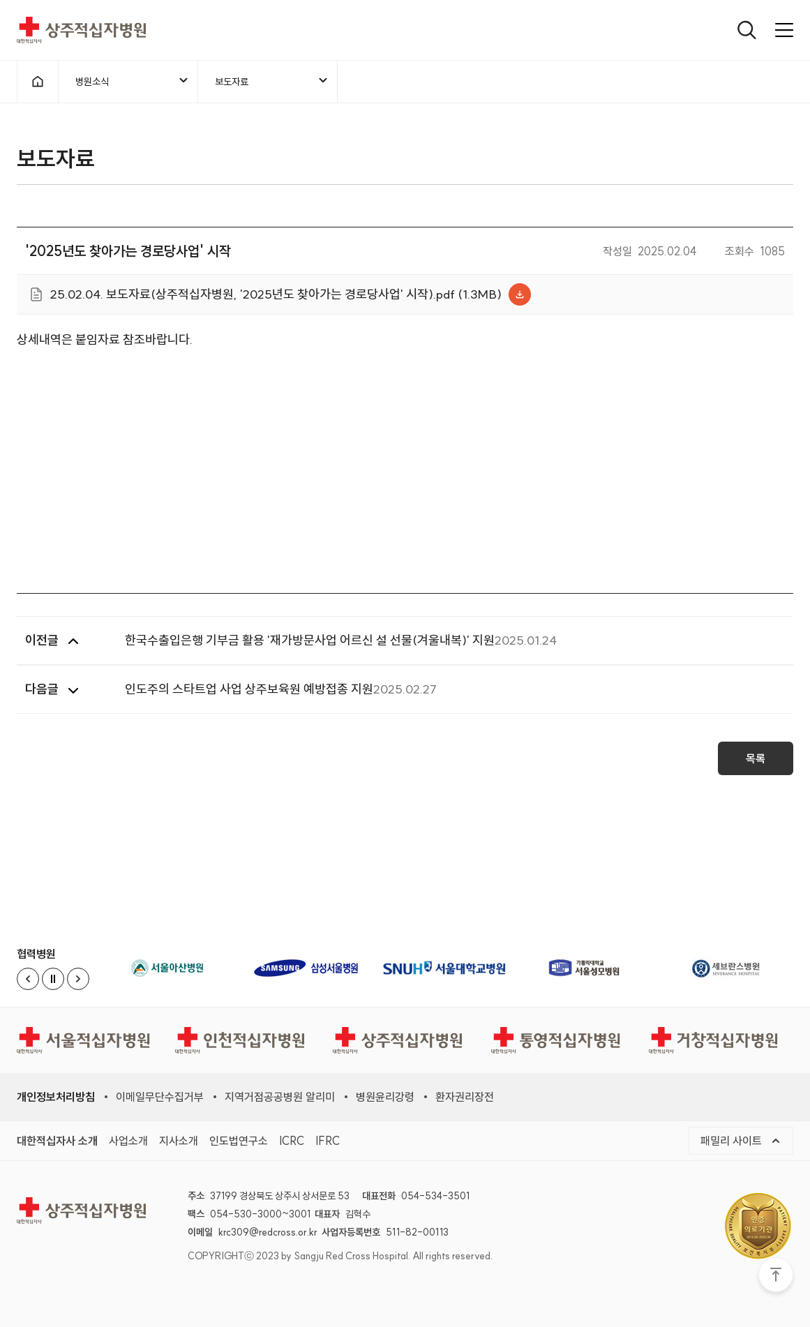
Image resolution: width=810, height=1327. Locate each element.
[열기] (746, 30)
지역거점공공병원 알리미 (280, 1097)
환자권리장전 (464, 1097)
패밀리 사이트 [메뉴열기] (740, 1141)
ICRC (291, 1141)
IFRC (327, 1141)
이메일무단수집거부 (160, 1097)
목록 (755, 763)
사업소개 (128, 1141)
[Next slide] (78, 979)
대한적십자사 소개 (57, 1141)
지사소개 (178, 1141)
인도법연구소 (238, 1141)
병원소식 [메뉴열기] (132, 81)
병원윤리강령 (385, 1097)
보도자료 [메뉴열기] (272, 81)
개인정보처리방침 (56, 1097)
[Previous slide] (28, 979)
